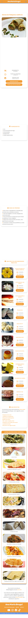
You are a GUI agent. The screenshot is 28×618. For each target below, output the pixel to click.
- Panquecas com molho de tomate (10, 422)
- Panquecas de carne (6, 415)
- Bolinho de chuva (6, 419)
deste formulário (19, 597)
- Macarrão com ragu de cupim (8, 425)
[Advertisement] (14, 7)
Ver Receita (20, 276)
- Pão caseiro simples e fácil (8, 421)
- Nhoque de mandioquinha (8, 418)
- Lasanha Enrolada (6, 424)
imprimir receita (14, 81)
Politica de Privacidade (9, 607)
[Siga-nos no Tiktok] (19, 610)
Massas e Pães (22, 409)
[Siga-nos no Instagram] (12, 610)
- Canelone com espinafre (7, 416)
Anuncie (17, 607)
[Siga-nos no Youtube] (9, 610)
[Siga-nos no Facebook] (16, 610)
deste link (19, 589)
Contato (22, 607)
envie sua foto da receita (14, 84)
